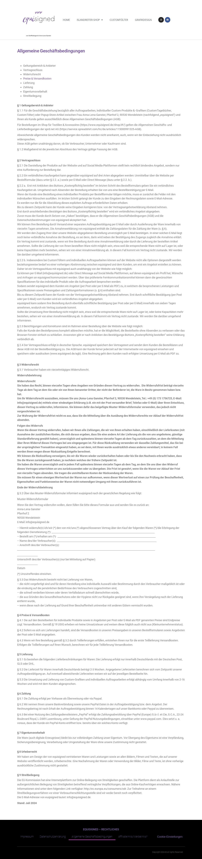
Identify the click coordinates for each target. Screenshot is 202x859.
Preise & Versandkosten (37, 78)
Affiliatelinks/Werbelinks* (133, 836)
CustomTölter (119, 20)
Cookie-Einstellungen (170, 836)
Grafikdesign (143, 20)
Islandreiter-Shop (90, 20)
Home (66, 20)
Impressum (27, 836)
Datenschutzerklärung (53, 836)
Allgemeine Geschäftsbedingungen (92, 836)
